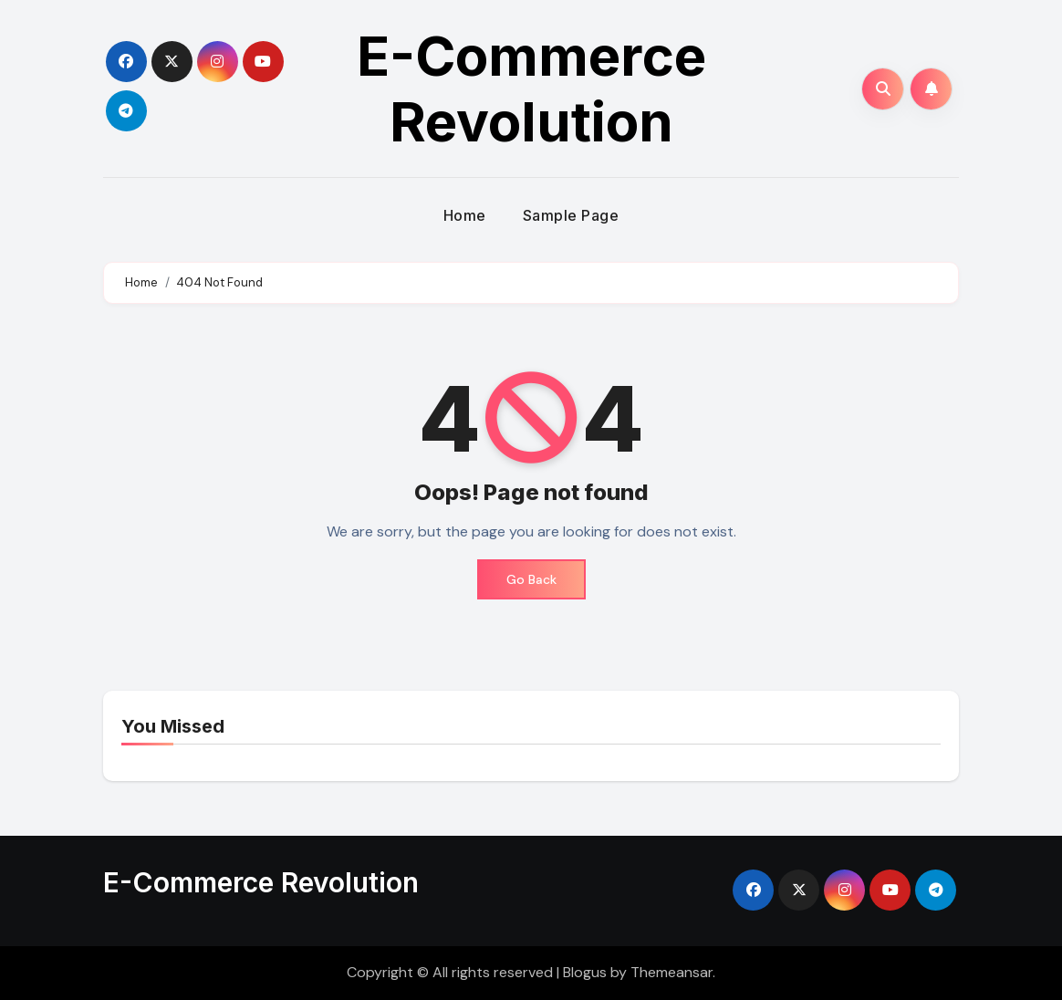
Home (464, 215)
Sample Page (571, 215)
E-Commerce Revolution (531, 88)
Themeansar (671, 972)
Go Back (531, 579)
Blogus (585, 972)
